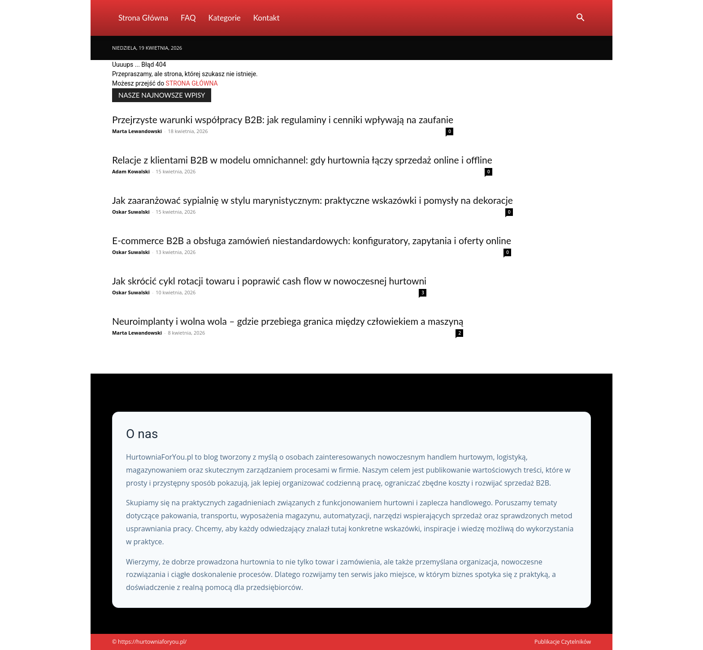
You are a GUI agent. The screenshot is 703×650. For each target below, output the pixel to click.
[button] (580, 18)
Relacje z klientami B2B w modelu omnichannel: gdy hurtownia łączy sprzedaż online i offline (302, 159)
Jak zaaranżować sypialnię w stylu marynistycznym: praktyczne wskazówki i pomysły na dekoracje (312, 200)
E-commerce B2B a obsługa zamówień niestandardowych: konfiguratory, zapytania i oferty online (311, 240)
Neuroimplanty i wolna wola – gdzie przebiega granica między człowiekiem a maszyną (287, 321)
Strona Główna (143, 17)
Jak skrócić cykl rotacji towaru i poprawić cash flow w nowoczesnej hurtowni (269, 280)
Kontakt (266, 17)
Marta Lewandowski (137, 131)
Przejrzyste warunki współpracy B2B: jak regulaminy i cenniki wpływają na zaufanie (282, 119)
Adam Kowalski (131, 171)
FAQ (188, 17)
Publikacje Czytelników (562, 642)
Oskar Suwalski (131, 211)
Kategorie (224, 17)
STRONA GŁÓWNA (192, 83)
